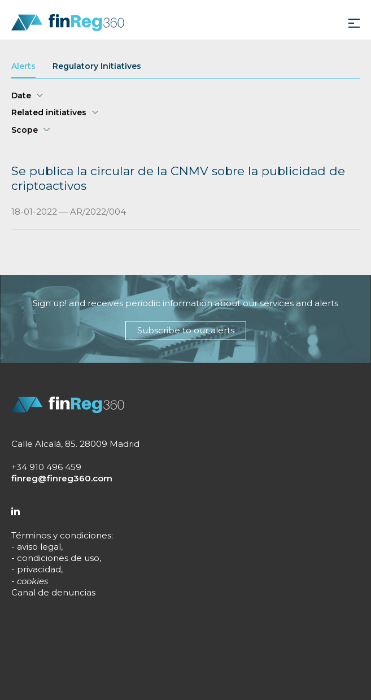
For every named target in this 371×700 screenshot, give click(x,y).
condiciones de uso (58, 558)
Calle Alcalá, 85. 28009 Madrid (75, 443)
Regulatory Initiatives (97, 66)
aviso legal (39, 546)
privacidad (39, 569)
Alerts (23, 66)
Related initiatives (48, 113)
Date (21, 96)
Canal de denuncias (53, 592)
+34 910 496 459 (46, 467)
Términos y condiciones (61, 535)
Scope (24, 130)
